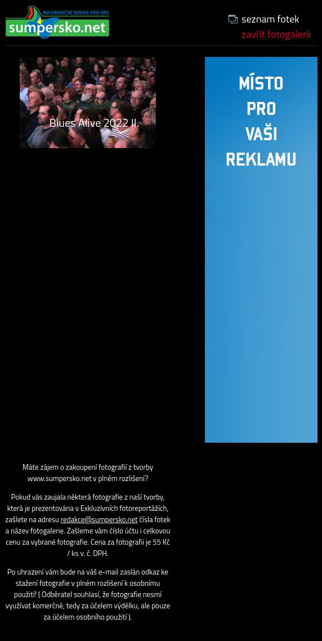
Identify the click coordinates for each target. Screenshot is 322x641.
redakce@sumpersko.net (99, 519)
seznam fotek (270, 18)
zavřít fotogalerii (276, 34)
